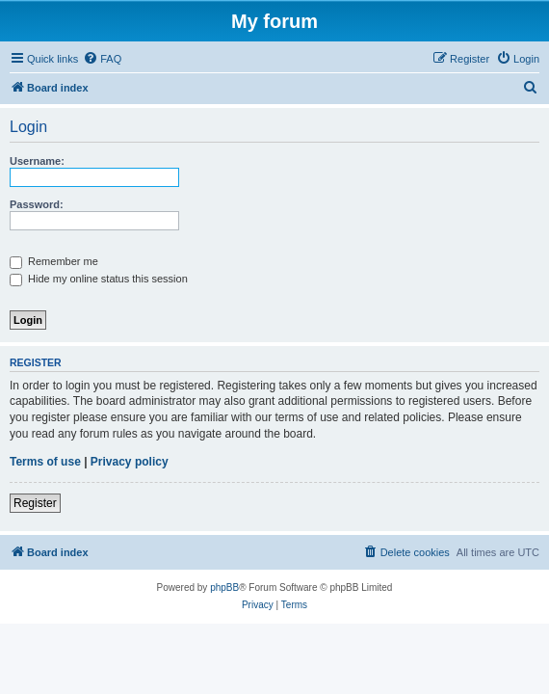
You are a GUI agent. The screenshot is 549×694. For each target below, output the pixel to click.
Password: (37, 204)
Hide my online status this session (99, 278)
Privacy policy (130, 461)
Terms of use (45, 461)
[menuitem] (102, 58)
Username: (37, 161)
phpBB (224, 587)
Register (35, 503)
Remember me (54, 261)
